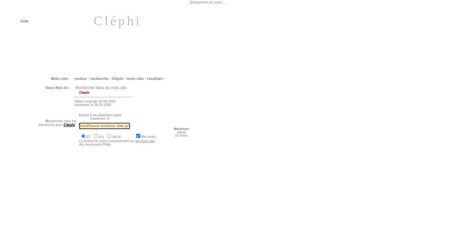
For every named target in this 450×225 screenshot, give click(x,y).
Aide (24, 21)
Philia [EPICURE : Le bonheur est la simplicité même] (74, 207)
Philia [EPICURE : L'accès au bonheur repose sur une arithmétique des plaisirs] (97, 184)
